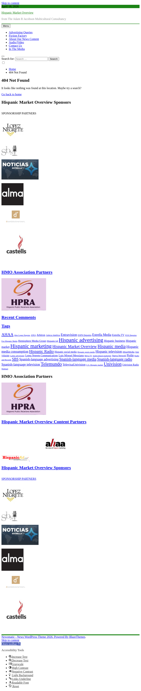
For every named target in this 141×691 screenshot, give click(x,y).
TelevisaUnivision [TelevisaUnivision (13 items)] (74, 364)
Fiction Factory (18, 35)
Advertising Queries (20, 32)
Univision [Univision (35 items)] (113, 364)
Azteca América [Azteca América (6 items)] (53, 335)
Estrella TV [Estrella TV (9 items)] (118, 335)
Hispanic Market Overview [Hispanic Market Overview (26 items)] (74, 346)
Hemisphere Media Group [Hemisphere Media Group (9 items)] (32, 340)
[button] (11, 643)
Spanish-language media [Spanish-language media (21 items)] (77, 359)
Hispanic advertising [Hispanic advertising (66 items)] (81, 340)
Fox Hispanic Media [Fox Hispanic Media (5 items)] (9, 341)
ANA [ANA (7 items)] (33, 335)
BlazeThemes (77, 636)
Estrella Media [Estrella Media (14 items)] (101, 335)
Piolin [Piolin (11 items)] (130, 355)
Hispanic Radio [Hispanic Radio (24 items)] (41, 351)
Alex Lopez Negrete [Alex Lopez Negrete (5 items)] (22, 335)
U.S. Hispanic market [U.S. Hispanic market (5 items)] (94, 365)
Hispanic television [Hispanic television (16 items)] (108, 351)
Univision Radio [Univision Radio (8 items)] (130, 364)
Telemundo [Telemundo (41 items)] (51, 364)
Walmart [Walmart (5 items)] (4, 369)
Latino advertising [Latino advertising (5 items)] (17, 356)
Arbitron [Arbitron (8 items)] (41, 335)
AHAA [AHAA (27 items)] (7, 334)
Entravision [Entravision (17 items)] (69, 335)
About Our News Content (24, 39)
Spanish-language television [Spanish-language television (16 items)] (20, 364)
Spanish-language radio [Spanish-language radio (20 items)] (114, 359)
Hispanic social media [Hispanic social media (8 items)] (66, 351)
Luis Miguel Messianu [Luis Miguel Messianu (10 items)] (71, 355)
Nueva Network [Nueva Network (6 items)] (119, 355)
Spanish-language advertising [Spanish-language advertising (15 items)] (39, 359)
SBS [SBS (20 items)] (15, 359)
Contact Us (15, 45)
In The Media (17, 49)
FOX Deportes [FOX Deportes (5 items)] (131, 335)
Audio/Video (16, 42)
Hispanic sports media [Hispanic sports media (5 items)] (86, 352)
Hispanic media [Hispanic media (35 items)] (111, 346)
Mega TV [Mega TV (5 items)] (88, 356)
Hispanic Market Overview (17, 12)
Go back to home (11, 94)
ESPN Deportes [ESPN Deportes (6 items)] (84, 335)
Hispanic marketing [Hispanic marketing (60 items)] (31, 346)
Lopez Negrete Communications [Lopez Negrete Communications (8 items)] (41, 355)
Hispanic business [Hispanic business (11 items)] (114, 340)
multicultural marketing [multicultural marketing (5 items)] (102, 356)
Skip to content (10, 3)
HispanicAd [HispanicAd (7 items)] (52, 341)
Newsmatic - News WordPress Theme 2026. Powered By (35, 636)
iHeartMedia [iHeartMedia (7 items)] (129, 352)
